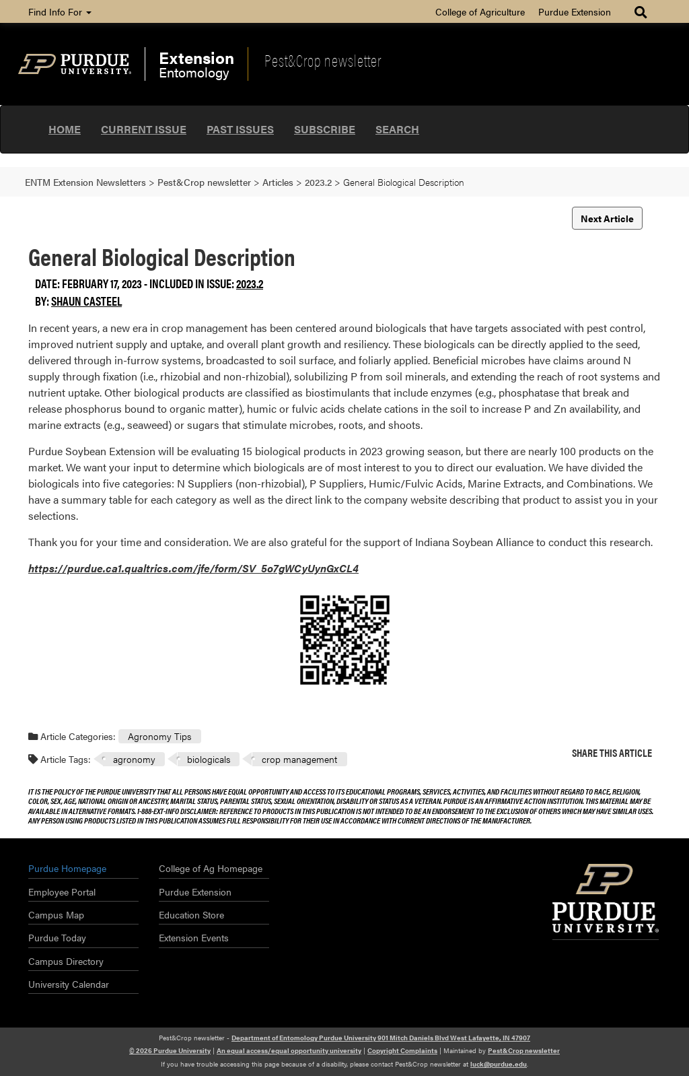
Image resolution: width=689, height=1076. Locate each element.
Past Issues (240, 129)
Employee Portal (62, 891)
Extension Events (194, 937)
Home (64, 129)
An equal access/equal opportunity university (289, 1050)
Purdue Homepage (67, 868)
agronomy (134, 759)
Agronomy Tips (159, 736)
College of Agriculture (480, 11)
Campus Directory (66, 961)
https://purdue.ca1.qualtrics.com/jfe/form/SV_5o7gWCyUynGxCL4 (193, 568)
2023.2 (249, 283)
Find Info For (60, 11)
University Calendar (68, 983)
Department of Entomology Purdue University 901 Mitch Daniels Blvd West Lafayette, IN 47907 (380, 1037)
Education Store (191, 914)
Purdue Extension (574, 11)
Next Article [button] (607, 218)
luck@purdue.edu (498, 1064)
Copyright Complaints (402, 1050)
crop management (299, 759)
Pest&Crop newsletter (323, 60)
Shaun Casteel (86, 300)
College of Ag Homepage (210, 868)
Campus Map (56, 914)
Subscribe (324, 129)
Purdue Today (57, 937)
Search (397, 129)
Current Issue (143, 129)
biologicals (208, 759)
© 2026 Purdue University (170, 1050)
